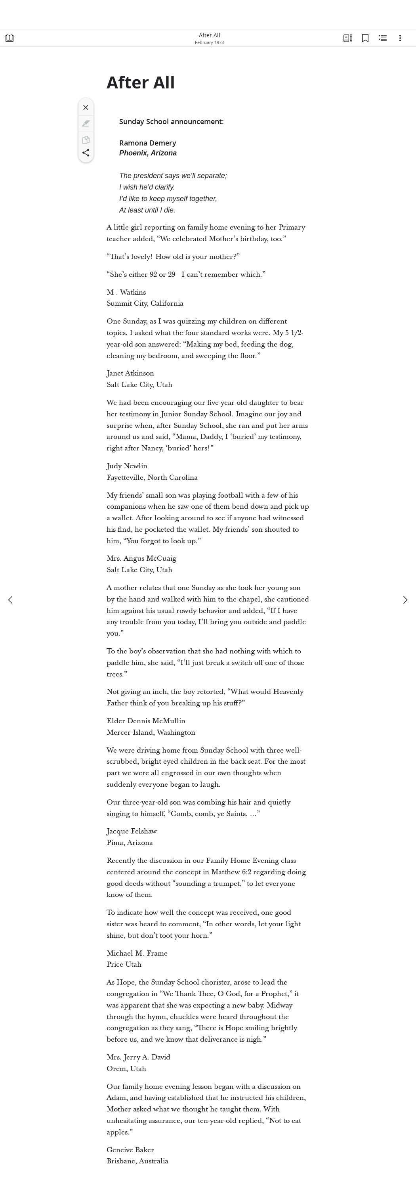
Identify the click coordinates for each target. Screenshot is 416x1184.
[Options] (400, 38)
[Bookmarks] (365, 38)
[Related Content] (383, 38)
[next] (405, 600)
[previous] (11, 600)
